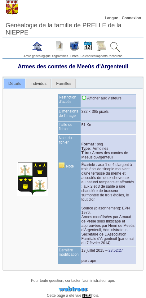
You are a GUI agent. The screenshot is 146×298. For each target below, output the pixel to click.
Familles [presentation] (63, 83)
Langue (111, 18)
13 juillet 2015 (93, 250)
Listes (74, 56)
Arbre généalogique (37, 56)
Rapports (101, 56)
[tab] (14, 84)
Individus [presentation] (38, 83)
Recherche (115, 56)
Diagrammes (59, 56)
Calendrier (88, 56)
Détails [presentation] (14, 83)
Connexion (131, 18)
